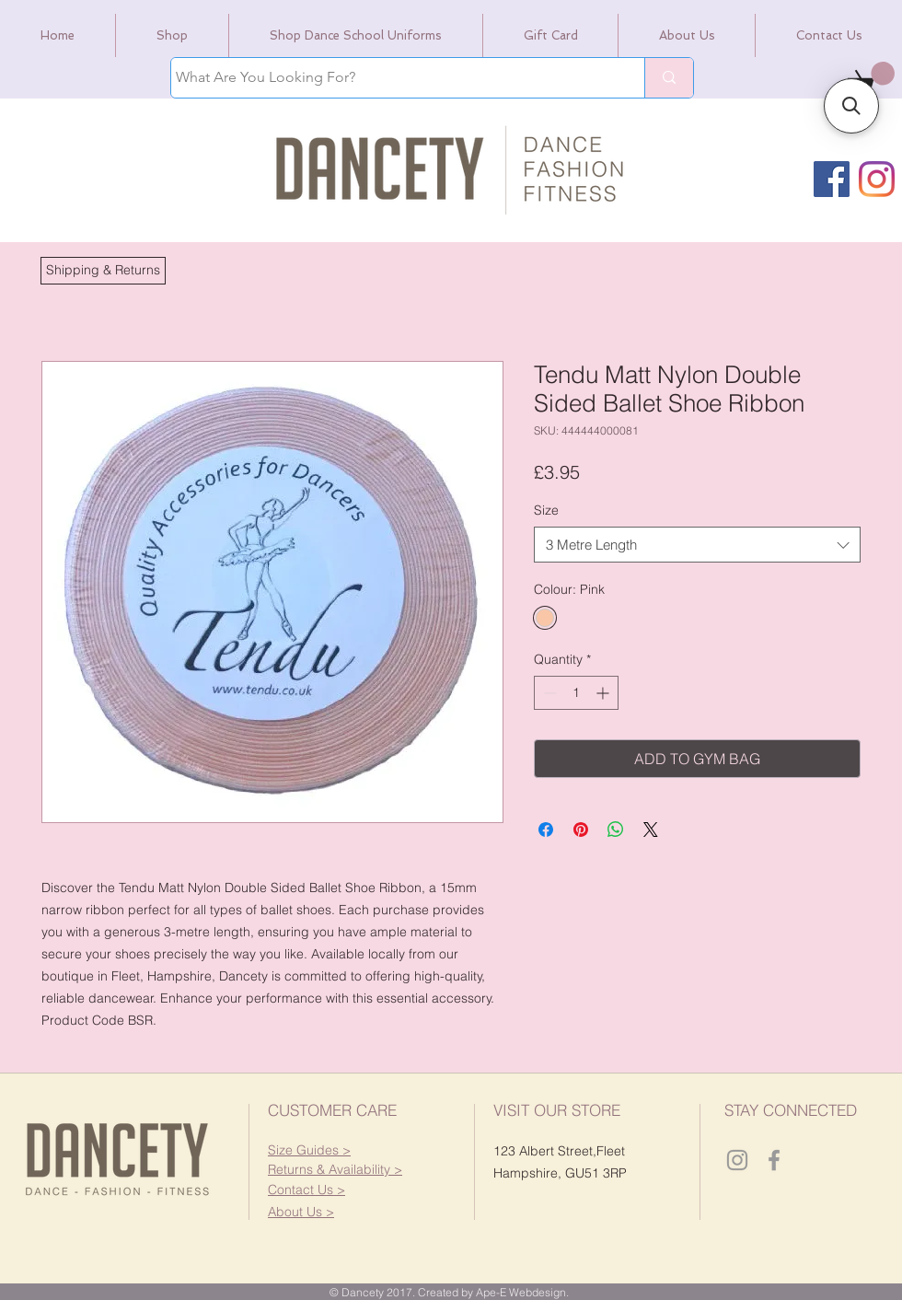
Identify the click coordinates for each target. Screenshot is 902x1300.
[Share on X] (651, 829)
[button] (103, 270)
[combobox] (697, 545)
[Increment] (604, 693)
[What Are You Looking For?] (391, 78)
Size (546, 510)
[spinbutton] (576, 693)
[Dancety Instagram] (737, 1160)
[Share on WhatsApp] (616, 829)
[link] (871, 77)
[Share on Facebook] (546, 829)
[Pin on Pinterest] (581, 829)
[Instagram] (877, 179)
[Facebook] (832, 179)
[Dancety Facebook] (774, 1160)
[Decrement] (548, 693)
